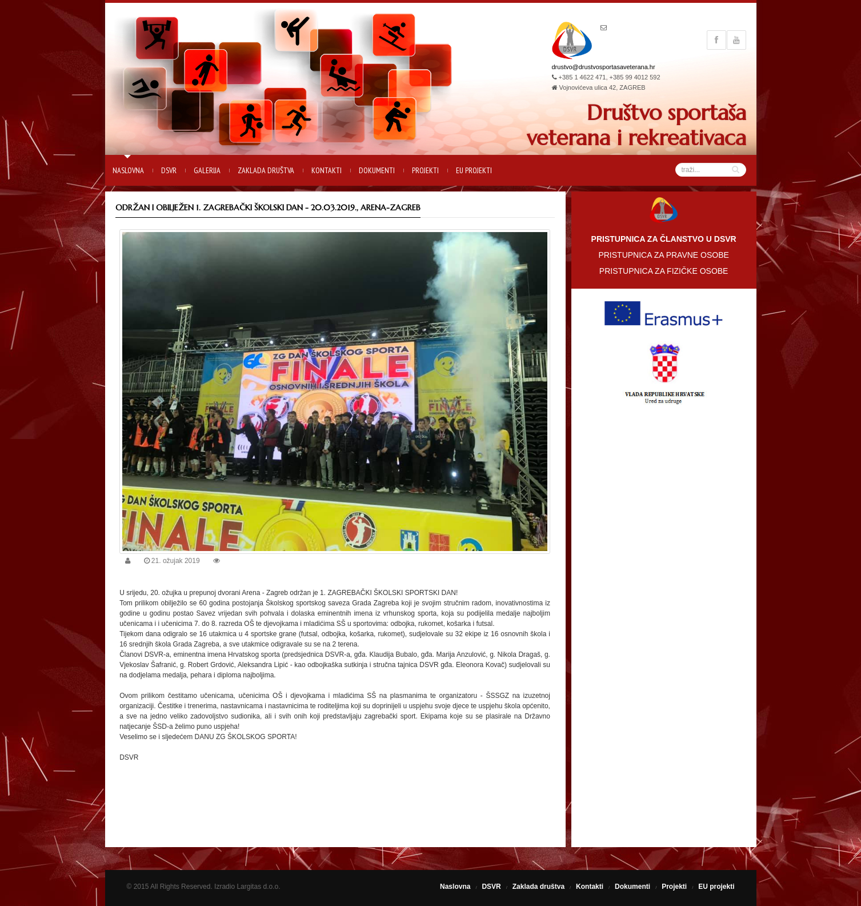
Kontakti (326, 170)
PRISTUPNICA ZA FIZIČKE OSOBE (663, 271)
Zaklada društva (266, 170)
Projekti (425, 170)
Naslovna (128, 170)
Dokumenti (377, 170)
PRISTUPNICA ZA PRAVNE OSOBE (663, 255)
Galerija (207, 170)
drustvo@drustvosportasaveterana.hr (603, 66)
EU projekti (474, 170)
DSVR (169, 170)
